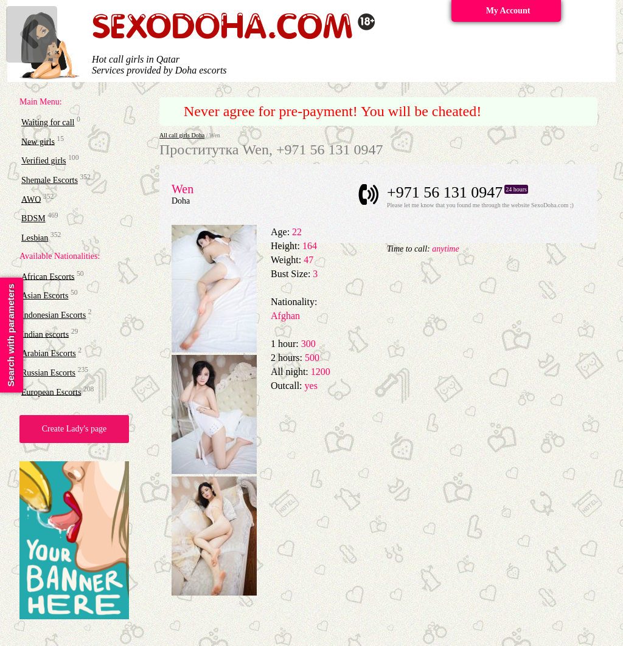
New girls (38, 141)
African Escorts (47, 276)
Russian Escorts (48, 372)
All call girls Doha (181, 135)
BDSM (33, 218)
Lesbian (34, 237)
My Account (508, 10)
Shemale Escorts (49, 180)
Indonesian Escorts (53, 315)
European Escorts (51, 391)
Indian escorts (45, 333)
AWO (31, 199)
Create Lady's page (74, 428)
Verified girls (43, 160)
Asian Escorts (44, 295)
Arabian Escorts (48, 353)
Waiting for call (48, 122)
